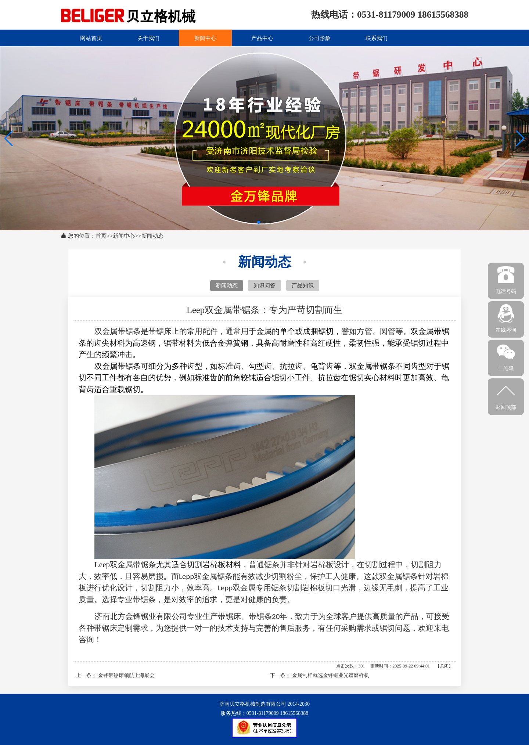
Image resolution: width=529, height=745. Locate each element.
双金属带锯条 (133, 564)
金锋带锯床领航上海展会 (126, 675)
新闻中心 (205, 38)
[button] (520, 138)
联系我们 (377, 38)
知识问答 (264, 285)
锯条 (133, 331)
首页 (101, 236)
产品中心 (262, 38)
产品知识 (303, 285)
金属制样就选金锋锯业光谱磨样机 (330, 675)
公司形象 (320, 38)
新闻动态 (152, 236)
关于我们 (148, 38)
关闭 (444, 666)
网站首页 (91, 38)
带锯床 (105, 628)
